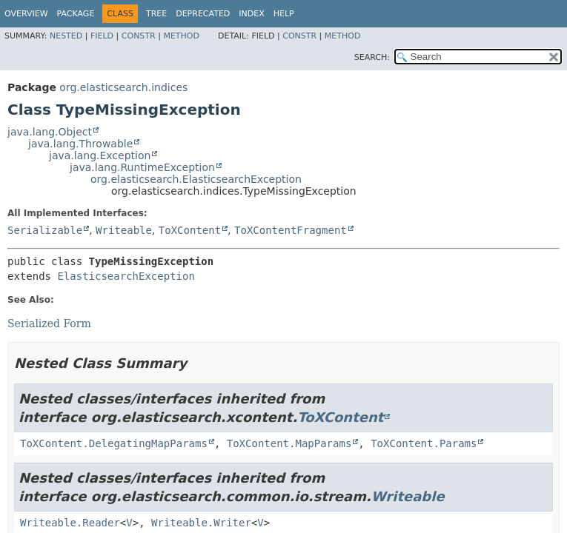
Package (76, 14)
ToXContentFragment (290, 230)
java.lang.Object (49, 132)
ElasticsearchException (125, 276)
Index (251, 14)
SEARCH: (372, 57)
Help (283, 14)
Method (181, 36)
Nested (66, 36)
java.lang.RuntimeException (142, 167)
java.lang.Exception (99, 155)
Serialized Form (49, 323)
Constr (139, 36)
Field (101, 36)
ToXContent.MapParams (289, 443)
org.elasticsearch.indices (123, 87)
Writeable (124, 230)
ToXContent (190, 230)
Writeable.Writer (201, 523)
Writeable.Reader (70, 523)
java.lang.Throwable (80, 144)
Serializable (44, 230)
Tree (156, 14)
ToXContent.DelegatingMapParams (114, 443)
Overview (26, 14)
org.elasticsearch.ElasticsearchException (196, 179)
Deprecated (203, 14)
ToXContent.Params (424, 443)
